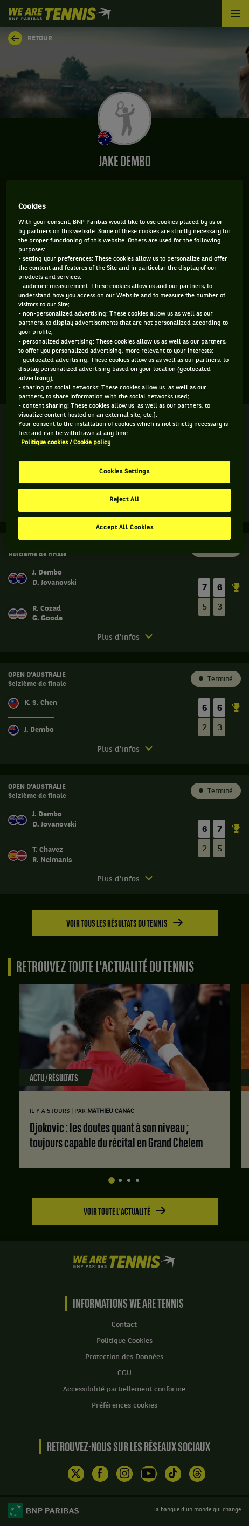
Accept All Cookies (124, 527)
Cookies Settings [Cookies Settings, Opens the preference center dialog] (124, 471)
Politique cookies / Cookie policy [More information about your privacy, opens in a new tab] (65, 442)
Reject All (124, 499)
